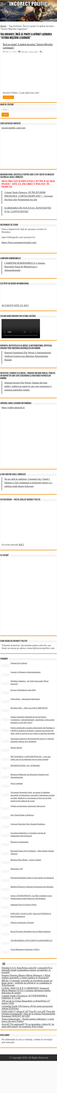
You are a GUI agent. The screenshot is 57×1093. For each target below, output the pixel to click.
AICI (21, 544)
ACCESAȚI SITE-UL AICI (15, 305)
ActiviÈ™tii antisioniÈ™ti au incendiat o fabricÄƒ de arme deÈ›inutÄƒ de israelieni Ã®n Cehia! (28, 1025)
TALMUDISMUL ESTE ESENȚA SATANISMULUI (31, 940)
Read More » (8, 97)
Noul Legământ (17, 783)
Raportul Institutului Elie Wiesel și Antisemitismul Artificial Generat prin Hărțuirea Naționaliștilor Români (27, 356)
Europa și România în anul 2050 (23, 690)
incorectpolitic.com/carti (13, 127)
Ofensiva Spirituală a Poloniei (22, 922)
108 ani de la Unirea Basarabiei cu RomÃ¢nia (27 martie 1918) (26, 1002)
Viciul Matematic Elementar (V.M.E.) (25, 949)
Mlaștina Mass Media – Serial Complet (26, 860)
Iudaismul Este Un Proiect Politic (24, 904)
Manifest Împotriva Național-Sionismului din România (32, 887)
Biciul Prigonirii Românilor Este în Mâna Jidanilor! (31, 931)
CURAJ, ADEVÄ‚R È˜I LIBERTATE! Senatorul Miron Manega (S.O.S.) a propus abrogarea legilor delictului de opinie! (26, 990)
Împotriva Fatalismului (19, 842)
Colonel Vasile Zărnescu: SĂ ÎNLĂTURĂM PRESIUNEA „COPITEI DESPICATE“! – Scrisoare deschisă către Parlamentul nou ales (28, 196)
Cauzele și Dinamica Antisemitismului (25, 672)
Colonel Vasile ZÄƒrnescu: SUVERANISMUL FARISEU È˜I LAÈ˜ (25, 996)
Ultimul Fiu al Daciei (19, 663)
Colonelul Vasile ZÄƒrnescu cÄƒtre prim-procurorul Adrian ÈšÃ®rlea (27, 1007)
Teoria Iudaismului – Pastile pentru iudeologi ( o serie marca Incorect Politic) (28, 1020)
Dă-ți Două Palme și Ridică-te (22, 815)
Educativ (24, 52)
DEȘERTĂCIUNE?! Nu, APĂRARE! (25, 765)
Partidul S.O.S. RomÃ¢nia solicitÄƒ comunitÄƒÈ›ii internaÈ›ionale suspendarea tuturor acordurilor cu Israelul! (27, 970)
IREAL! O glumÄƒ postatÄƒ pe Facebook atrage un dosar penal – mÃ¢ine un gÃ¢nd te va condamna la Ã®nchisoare (27, 983)
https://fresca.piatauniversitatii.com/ (19, 242)
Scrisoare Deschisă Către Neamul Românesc (28, 824)
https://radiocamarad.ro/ (13, 407)
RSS (3, 964)
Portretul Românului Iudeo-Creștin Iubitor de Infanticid (32, 878)
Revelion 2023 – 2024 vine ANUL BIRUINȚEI (29, 708)
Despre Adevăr (16, 747)
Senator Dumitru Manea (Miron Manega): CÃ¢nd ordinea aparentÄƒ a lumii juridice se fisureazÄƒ (26, 976)
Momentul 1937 (17, 869)
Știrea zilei (33, 52)
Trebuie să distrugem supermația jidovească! (28, 806)
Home (3, 26)
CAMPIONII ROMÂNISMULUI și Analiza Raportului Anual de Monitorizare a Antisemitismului (24, 267)
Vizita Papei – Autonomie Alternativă (25, 699)
